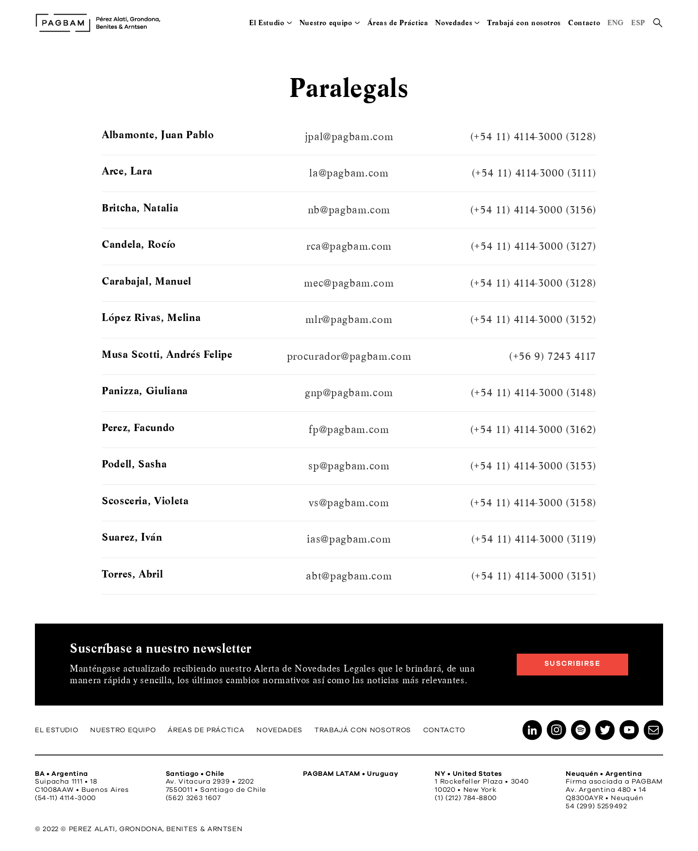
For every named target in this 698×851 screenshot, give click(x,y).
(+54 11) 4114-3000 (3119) (533, 539)
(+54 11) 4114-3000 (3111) (534, 173)
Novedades (453, 23)
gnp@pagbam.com (349, 393)
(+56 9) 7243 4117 (552, 356)
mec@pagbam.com (349, 283)
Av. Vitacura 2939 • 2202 (210, 781)
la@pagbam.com (348, 173)
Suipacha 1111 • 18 (66, 781)
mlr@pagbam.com (348, 319)
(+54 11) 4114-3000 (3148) (533, 393)
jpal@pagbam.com (349, 137)
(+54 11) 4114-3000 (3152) (533, 319)
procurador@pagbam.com (349, 356)
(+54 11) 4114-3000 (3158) (533, 503)
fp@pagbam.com (349, 429)
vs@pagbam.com (349, 503)
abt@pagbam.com (349, 576)
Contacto (584, 23)
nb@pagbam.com (349, 210)
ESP (638, 23)
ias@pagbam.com (349, 539)
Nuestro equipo (326, 23)
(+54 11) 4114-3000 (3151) (533, 576)
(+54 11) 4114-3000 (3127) (533, 246)
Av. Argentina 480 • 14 (606, 790)
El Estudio (266, 23)
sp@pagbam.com (348, 466)
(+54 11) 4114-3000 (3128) (533, 137)
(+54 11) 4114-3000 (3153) (533, 466)
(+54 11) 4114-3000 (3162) (533, 429)
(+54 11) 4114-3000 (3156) (533, 210)
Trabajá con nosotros (524, 23)
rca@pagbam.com (349, 246)
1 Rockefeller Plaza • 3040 (482, 781)
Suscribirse (572, 663)
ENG (615, 23)
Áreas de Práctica (397, 23)
